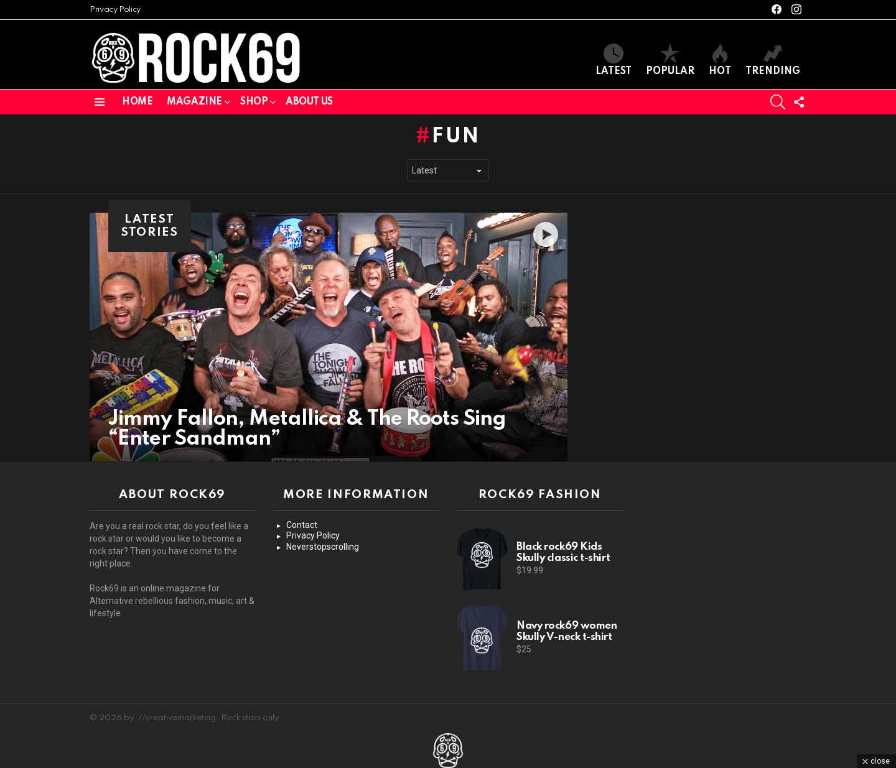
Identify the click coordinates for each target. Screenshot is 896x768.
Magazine (194, 102)
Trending (772, 60)
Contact (301, 525)
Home (137, 102)
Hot (720, 60)
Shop (254, 102)
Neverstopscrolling (322, 547)
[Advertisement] (735, 566)
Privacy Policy (115, 10)
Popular (670, 60)
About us (309, 102)
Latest (613, 60)
